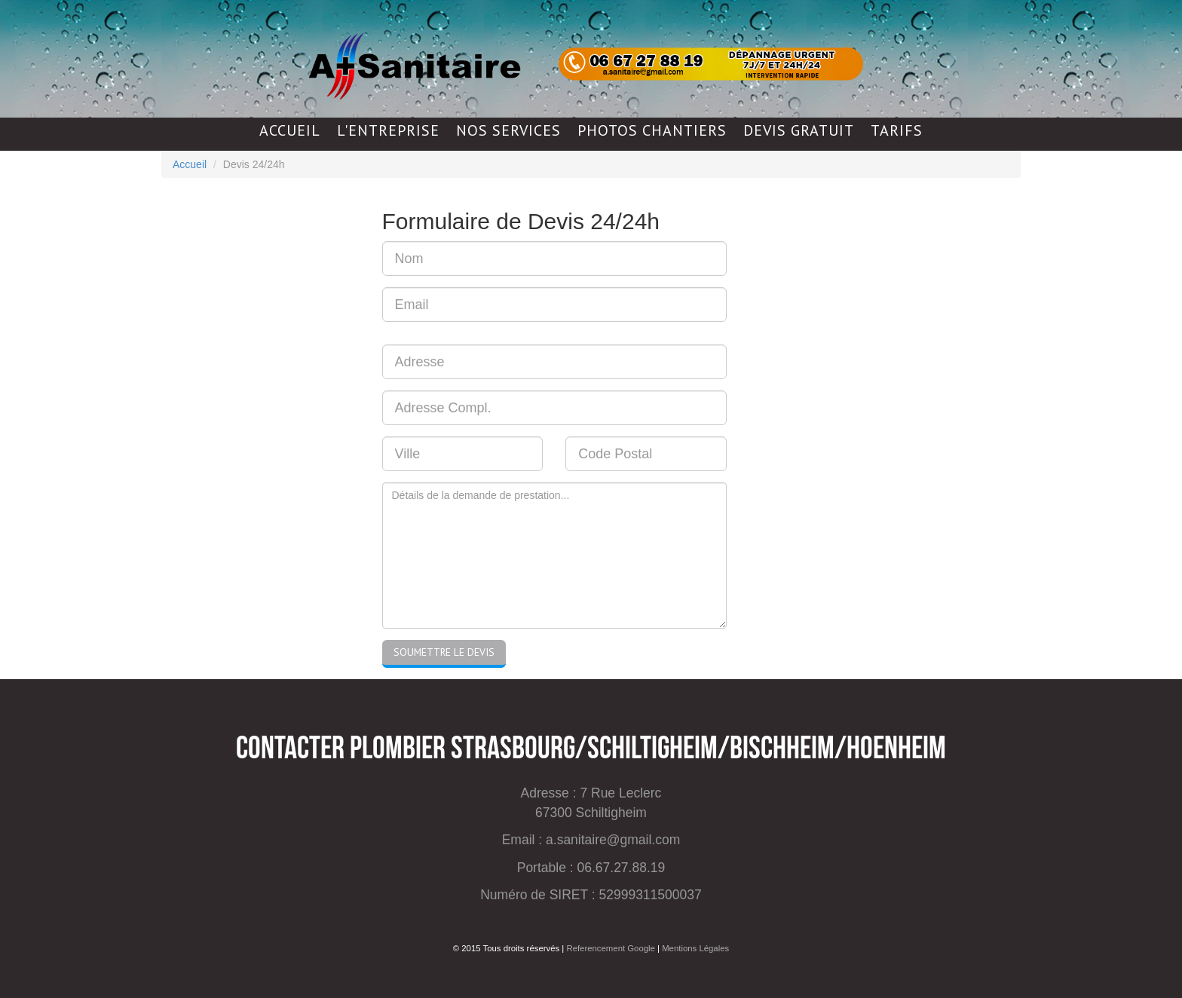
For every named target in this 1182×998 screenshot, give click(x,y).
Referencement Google (610, 948)
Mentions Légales (695, 948)
